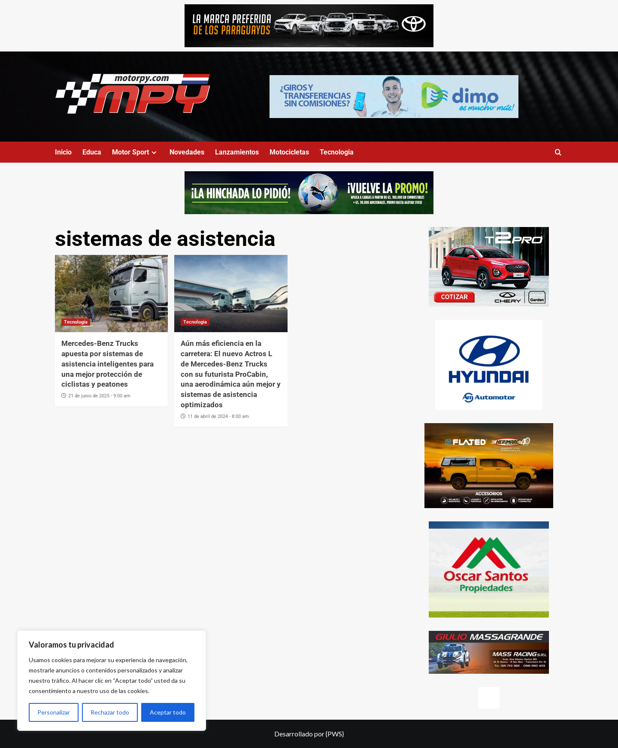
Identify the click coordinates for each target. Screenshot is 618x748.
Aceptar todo (168, 712)
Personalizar (53, 712)
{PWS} (335, 734)
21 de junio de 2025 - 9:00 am (99, 396)
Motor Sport (135, 152)
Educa (91, 152)
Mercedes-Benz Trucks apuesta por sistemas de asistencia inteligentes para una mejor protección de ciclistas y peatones (107, 363)
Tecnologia (337, 152)
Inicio (63, 152)
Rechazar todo (110, 712)
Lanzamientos (237, 152)
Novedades (187, 152)
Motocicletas (289, 152)
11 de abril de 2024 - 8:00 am (218, 416)
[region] (111, 680)
